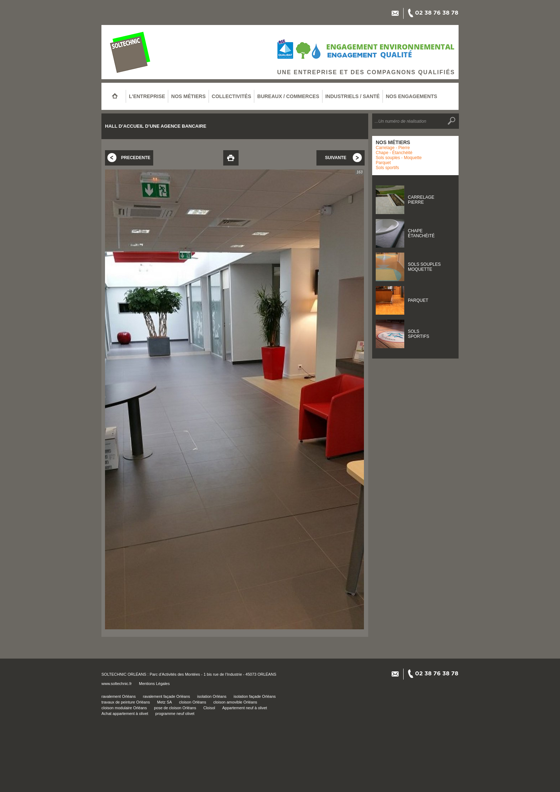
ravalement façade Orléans (166, 696)
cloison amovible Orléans (235, 702)
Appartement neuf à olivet (244, 708)
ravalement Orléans (118, 696)
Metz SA (164, 702)
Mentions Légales (154, 683)
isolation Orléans (211, 696)
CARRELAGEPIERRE (421, 200)
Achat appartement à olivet (124, 713)
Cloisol (209, 708)
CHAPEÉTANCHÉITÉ (421, 233)
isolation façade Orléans (255, 696)
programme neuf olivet (174, 713)
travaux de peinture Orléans (125, 702)
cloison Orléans (192, 702)
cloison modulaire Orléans (124, 708)
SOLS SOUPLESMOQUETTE (424, 267)
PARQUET (418, 300)
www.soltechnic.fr (116, 683)
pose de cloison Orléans (175, 708)
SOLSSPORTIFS (418, 334)
